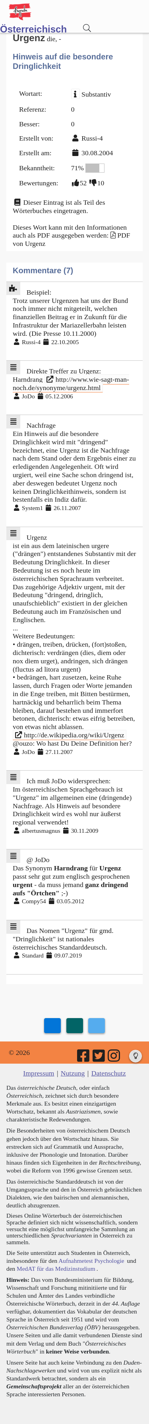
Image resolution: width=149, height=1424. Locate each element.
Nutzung (73, 1073)
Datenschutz (108, 1073)
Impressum (38, 1073)
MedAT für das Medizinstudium (56, 1268)
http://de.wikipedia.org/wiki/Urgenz (69, 735)
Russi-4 (92, 138)
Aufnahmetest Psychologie (91, 1260)
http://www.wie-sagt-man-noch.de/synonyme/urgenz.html (71, 383)
